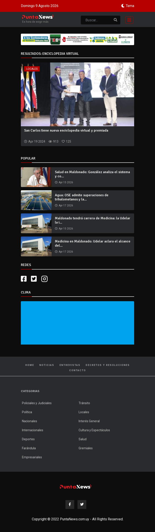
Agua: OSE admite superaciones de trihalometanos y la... (81, 197)
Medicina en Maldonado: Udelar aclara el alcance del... (92, 243)
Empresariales (32, 457)
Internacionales (32, 430)
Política (27, 412)
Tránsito (84, 403)
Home (29, 365)
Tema (130, 6)
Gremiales (86, 448)
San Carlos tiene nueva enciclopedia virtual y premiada (66, 130)
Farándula (29, 448)
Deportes (28, 439)
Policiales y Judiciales (37, 403)
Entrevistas (69, 365)
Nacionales (29, 421)
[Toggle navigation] (128, 19)
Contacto (77, 370)
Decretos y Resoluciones (108, 365)
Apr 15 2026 (66, 182)
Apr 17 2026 (66, 205)
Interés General (89, 421)
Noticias (46, 365)
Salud (83, 439)
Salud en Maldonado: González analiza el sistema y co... (92, 174)
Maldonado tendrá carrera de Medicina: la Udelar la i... (92, 220)
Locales (32, 68)
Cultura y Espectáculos (94, 430)
